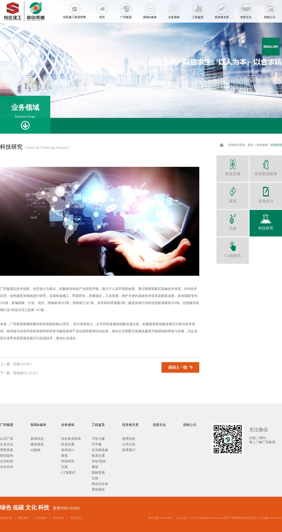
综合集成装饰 (266, 165)
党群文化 (246, 9)
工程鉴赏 (198, 9)
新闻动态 (37, 438)
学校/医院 (99, 461)
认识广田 (6, 438)
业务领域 (174, 9)
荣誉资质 (6, 450)
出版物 (35, 450)
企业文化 (6, 444)
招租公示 (270, 9)
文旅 (232, 220)
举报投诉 (58, 518)
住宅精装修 (100, 450)
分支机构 (6, 461)
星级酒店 (98, 489)
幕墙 (232, 193)
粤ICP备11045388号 (160, 518)
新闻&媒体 (150, 9)
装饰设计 (266, 193)
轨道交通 (232, 165)
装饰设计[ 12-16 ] (25, 373)
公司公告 (128, 444)
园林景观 (98, 472)
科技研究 (276, 145)
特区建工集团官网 (74, 9)
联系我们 (128, 450)
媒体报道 (37, 444)
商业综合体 (100, 484)
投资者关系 (222, 9)
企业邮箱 (41, 518)
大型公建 (98, 438)
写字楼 (97, 444)
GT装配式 (232, 247)
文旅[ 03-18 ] (22, 364)
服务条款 (23, 518)
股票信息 (128, 438)
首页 (102, 9)
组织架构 (6, 455)
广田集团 (126, 9)
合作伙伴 (6, 467)
